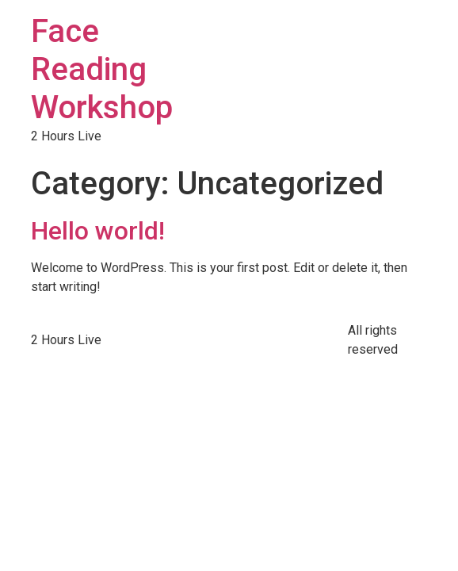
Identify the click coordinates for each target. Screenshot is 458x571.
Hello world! (98, 231)
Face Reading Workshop (102, 69)
